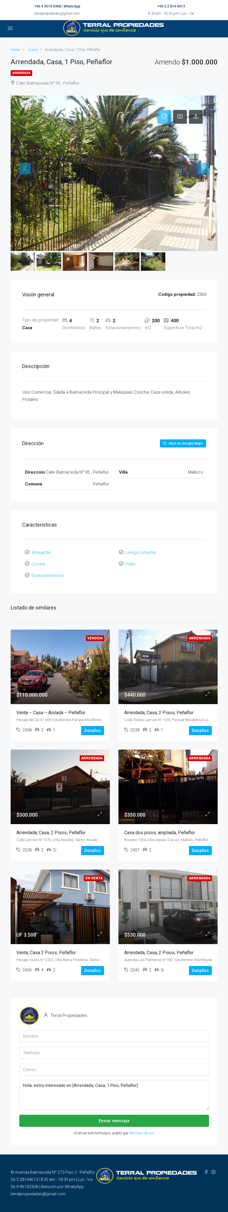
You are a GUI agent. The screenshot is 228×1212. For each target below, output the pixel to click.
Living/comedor (141, 552)
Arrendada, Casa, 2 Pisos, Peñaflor (158, 712)
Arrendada (21, 73)
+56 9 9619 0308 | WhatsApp (57, 6)
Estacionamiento (48, 575)
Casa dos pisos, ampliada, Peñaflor (159, 832)
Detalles (92, 730)
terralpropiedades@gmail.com (57, 14)
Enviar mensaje (114, 1120)
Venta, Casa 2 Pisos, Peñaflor (46, 952)
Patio (130, 564)
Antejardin (41, 552)
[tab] (164, 117)
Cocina (38, 564)
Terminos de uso (141, 1133)
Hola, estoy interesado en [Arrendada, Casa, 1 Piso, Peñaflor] (114, 1095)
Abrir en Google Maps (183, 443)
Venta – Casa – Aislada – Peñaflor (50, 712)
